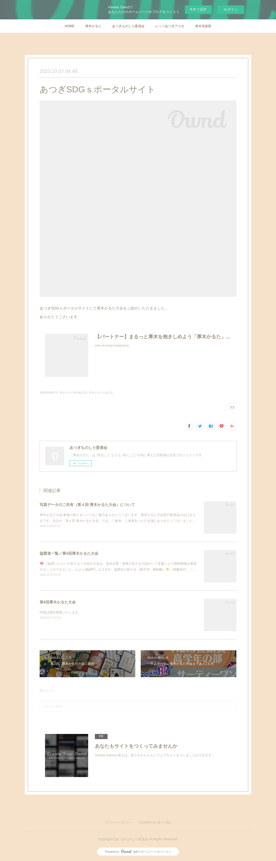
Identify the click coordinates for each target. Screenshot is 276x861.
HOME (69, 26)
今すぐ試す (198, 9)
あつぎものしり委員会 (128, 26)
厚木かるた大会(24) (101, 392)
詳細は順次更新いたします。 (61, 612)
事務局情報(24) (49, 392)
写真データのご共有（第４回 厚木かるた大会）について (87, 504)
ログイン (231, 10)
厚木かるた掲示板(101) (73, 392)
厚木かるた (93, 26)
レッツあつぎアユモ (169, 26)
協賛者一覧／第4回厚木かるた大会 (69, 553)
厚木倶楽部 (203, 26)
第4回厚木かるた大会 (58, 602)
